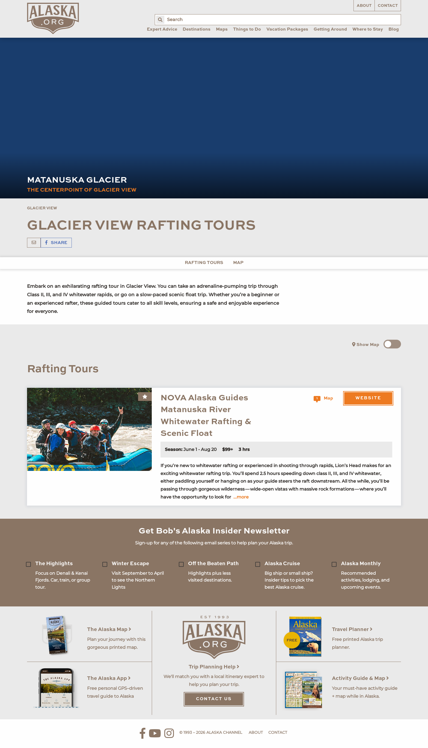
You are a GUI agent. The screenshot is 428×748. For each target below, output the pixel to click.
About (364, 6)
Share (56, 243)
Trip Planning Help (214, 667)
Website (368, 398)
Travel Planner (352, 629)
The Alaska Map (109, 629)
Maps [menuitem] (222, 29)
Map (238, 263)
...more (241, 497)
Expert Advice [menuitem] (162, 29)
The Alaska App (109, 678)
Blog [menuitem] (393, 29)
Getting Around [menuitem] (330, 29)
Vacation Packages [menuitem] (287, 29)
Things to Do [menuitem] (247, 29)
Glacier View (42, 208)
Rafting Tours (204, 263)
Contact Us (214, 699)
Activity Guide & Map (360, 678)
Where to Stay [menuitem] (367, 29)
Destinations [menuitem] (196, 29)
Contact (388, 6)
